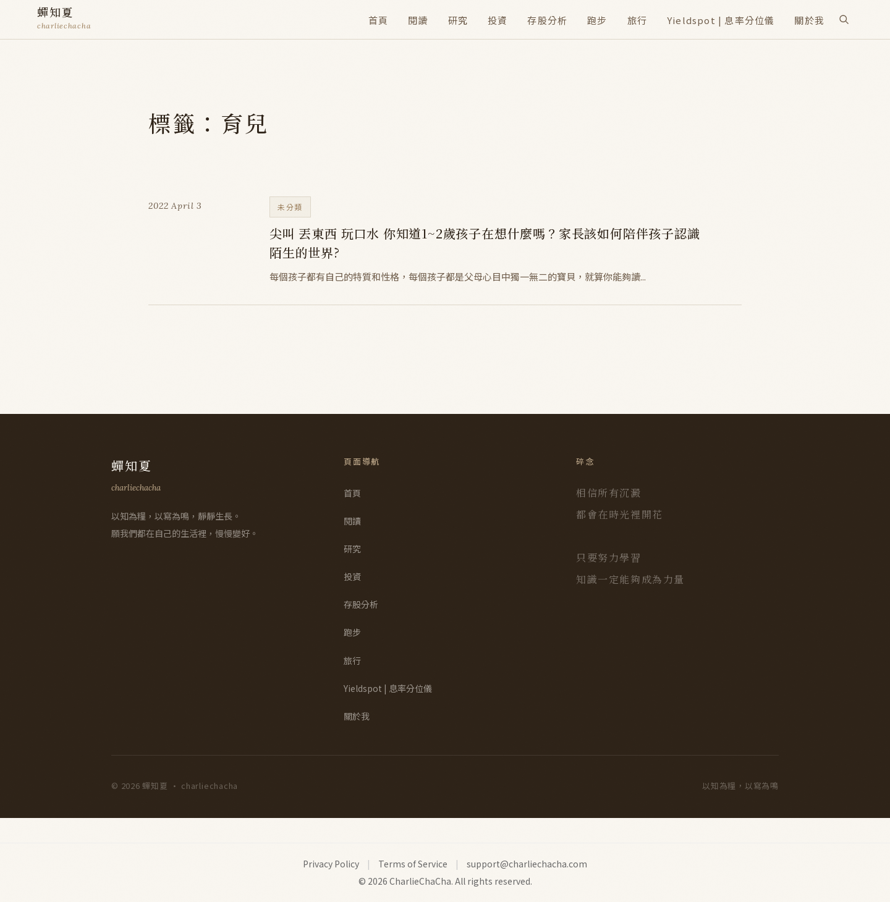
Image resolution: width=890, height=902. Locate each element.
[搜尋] (843, 19)
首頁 (378, 20)
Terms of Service (412, 864)
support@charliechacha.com (527, 864)
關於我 (809, 20)
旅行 (637, 20)
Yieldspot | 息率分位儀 (720, 20)
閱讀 (418, 20)
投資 (497, 20)
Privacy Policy (331, 864)
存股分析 (547, 20)
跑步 (597, 20)
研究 (458, 20)
